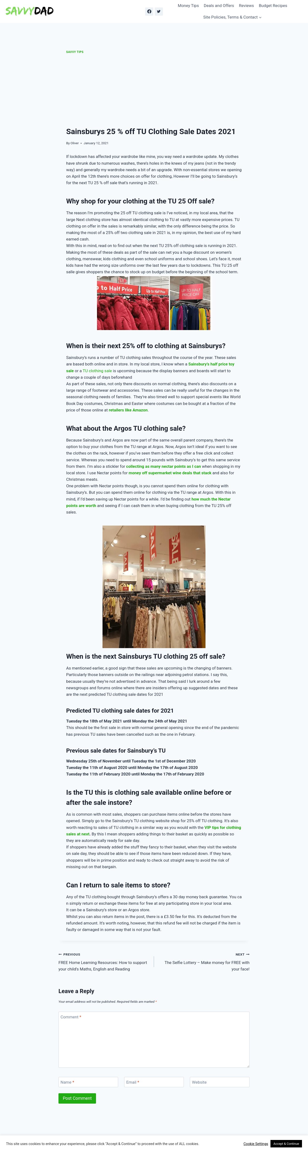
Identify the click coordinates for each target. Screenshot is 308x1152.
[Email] (154, 1082)
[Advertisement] (154, 90)
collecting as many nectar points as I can (163, 466)
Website (199, 1082)
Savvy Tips (74, 52)
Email (132, 1082)
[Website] (220, 1082)
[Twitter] (159, 11)
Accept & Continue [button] (286, 1143)
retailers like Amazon (128, 410)
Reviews (246, 5)
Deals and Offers (219, 5)
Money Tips (188, 5)
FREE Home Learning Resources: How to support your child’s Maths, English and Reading (104, 961)
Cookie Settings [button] (256, 1144)
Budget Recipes (273, 5)
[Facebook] (149, 11)
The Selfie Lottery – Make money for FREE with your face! (204, 961)
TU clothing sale (97, 370)
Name (67, 1082)
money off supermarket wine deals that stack (169, 472)
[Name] (88, 1082)
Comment (71, 1017)
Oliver (75, 143)
